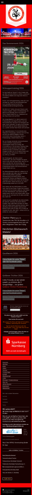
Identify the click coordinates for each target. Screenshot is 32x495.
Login (28, 489)
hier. (14, 168)
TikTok (4, 405)
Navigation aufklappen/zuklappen (16, 2)
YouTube (5, 396)
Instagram (5, 402)
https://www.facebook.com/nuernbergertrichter (16, 266)
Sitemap (13, 490)
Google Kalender (15, 310)
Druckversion (6, 490)
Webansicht (26, 491)
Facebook (5, 399)
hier (18, 114)
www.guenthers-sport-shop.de (11, 439)
